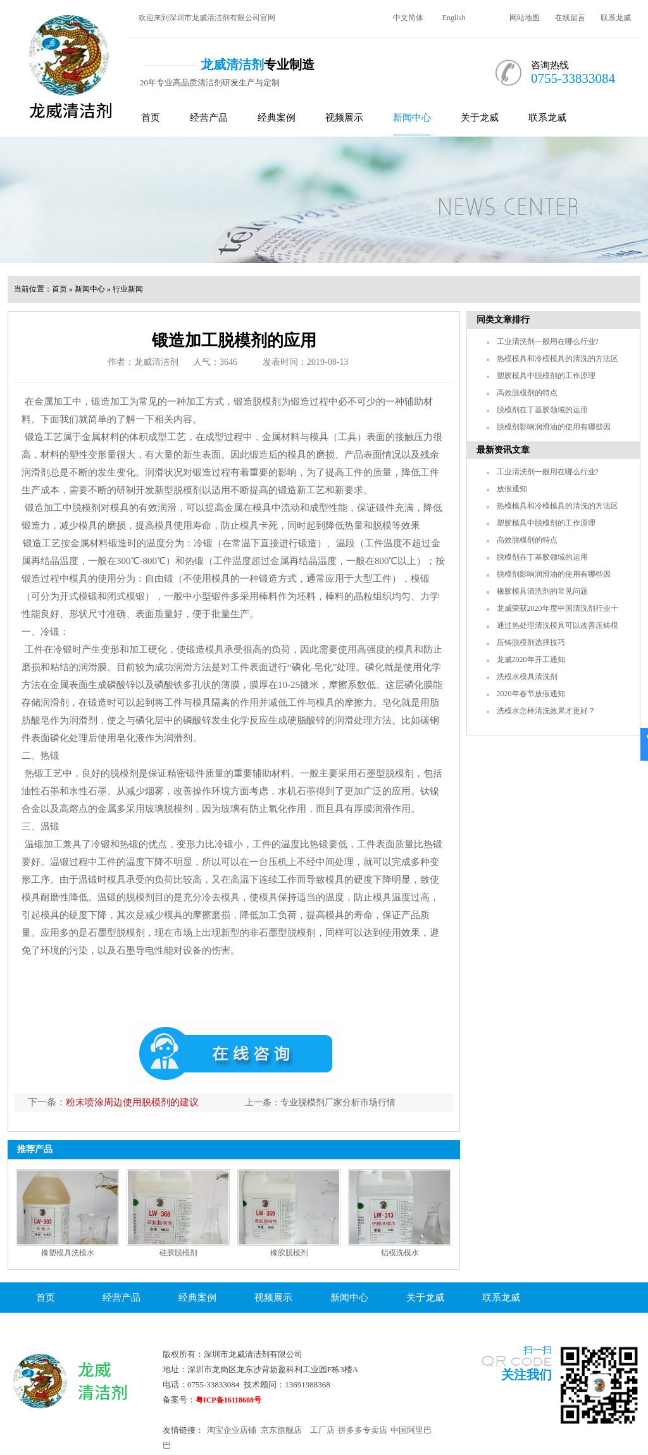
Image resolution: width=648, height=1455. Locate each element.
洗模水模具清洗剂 (527, 676)
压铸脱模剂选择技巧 (531, 642)
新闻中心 (412, 118)
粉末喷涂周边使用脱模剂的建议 (132, 1102)
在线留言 (570, 17)
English (454, 17)
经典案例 (277, 118)
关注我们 (526, 1375)
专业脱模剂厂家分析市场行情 (338, 1102)
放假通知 (512, 488)
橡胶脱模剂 (289, 1252)
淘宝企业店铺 (231, 1430)
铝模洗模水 (400, 1252)
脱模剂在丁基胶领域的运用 (542, 409)
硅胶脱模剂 (178, 1252)
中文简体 (408, 17)
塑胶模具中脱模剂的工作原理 (546, 375)
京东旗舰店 (281, 1430)
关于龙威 (480, 118)
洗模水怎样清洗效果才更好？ (546, 710)
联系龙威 (616, 17)
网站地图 (524, 17)
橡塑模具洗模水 (67, 1252)
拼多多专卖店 (362, 1430)
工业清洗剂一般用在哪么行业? (548, 341)
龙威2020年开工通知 (531, 659)
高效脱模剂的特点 (527, 392)
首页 (150, 118)
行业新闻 (128, 289)
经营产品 (209, 118)
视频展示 (344, 118)
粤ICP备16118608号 (228, 1400)
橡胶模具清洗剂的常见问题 (542, 591)
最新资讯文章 (503, 450)
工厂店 (322, 1430)
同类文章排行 (503, 319)
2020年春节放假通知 (531, 693)
